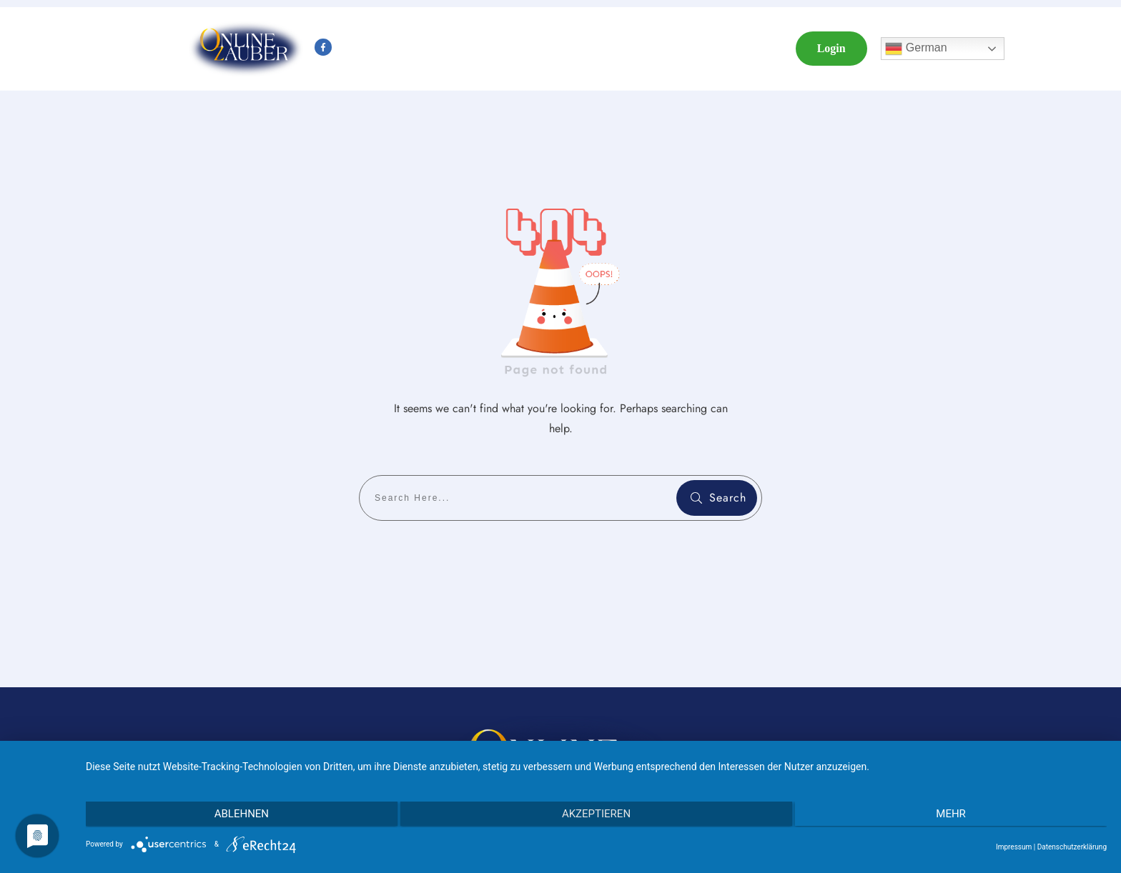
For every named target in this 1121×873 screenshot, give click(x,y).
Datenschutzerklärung (1072, 847)
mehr (954, 814)
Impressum (1014, 847)
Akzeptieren (596, 814)
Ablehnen (238, 814)
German (916, 48)
